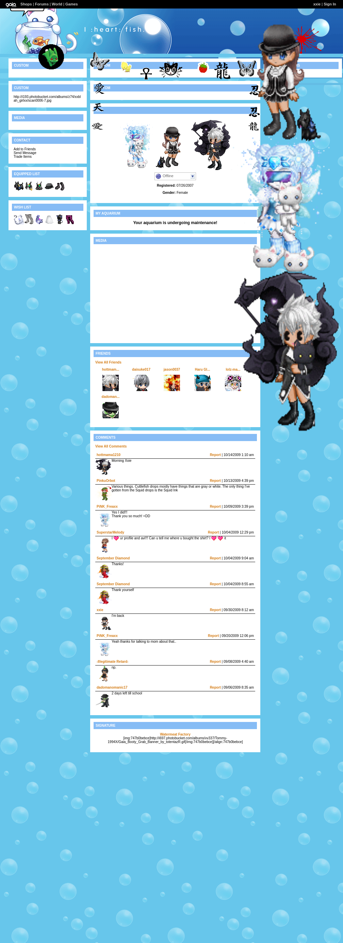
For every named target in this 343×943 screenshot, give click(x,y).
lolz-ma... (233, 369)
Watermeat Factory (175, 734)
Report (215, 455)
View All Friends (108, 362)
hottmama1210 (108, 455)
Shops (26, 4)
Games (71, 4)
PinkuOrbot (106, 481)
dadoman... (111, 397)
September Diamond (113, 558)
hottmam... (110, 369)
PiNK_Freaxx (107, 506)
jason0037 (172, 369)
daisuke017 (141, 369)
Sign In (330, 4)
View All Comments (111, 446)
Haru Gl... (202, 369)
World (57, 4)
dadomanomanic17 (112, 687)
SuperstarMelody (110, 532)
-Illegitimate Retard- (112, 661)
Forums (42, 4)
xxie (100, 610)
